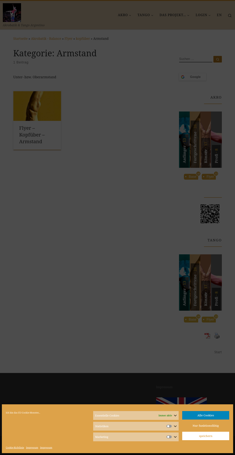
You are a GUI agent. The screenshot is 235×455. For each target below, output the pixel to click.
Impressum (32, 447)
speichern (205, 436)
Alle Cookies (205, 415)
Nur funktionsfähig (206, 425)
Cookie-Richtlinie (15, 447)
